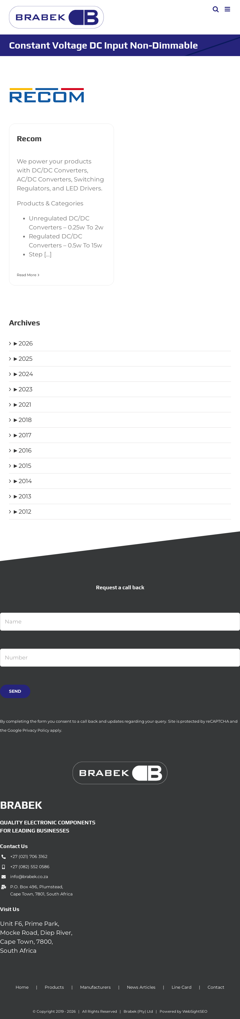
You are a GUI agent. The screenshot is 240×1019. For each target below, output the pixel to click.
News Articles (141, 987)
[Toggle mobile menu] (228, 9)
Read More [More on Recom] (26, 275)
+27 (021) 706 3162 (28, 856)
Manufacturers (95, 987)
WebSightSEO (194, 1011)
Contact (216, 987)
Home (22, 987)
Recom (29, 138)
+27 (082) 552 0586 (30, 866)
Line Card (181, 987)
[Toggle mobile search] (216, 9)
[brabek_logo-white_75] (120, 764)
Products (54, 987)
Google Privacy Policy (28, 730)
